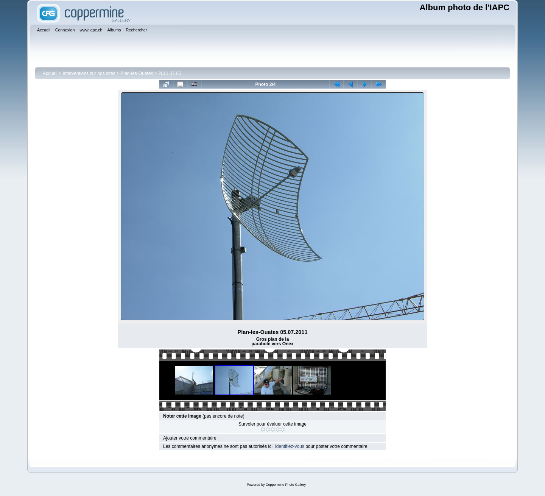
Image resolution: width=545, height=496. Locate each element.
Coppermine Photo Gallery (286, 485)
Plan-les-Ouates (136, 73)
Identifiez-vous (289, 446)
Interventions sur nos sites (88, 73)
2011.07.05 (169, 73)
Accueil (50, 73)
